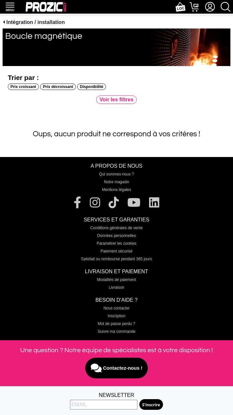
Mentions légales (116, 189)
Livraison (116, 287)
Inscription (116, 316)
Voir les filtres (116, 99)
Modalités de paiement (116, 279)
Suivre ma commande (116, 331)
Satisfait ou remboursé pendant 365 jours (116, 259)
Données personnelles (116, 235)
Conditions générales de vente (116, 228)
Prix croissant (23, 87)
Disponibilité (91, 87)
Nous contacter (116, 308)
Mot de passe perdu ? (116, 323)
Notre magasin (116, 182)
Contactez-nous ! (117, 368)
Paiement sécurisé (116, 251)
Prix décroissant (58, 87)
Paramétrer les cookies (116, 243)
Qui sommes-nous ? (116, 174)
